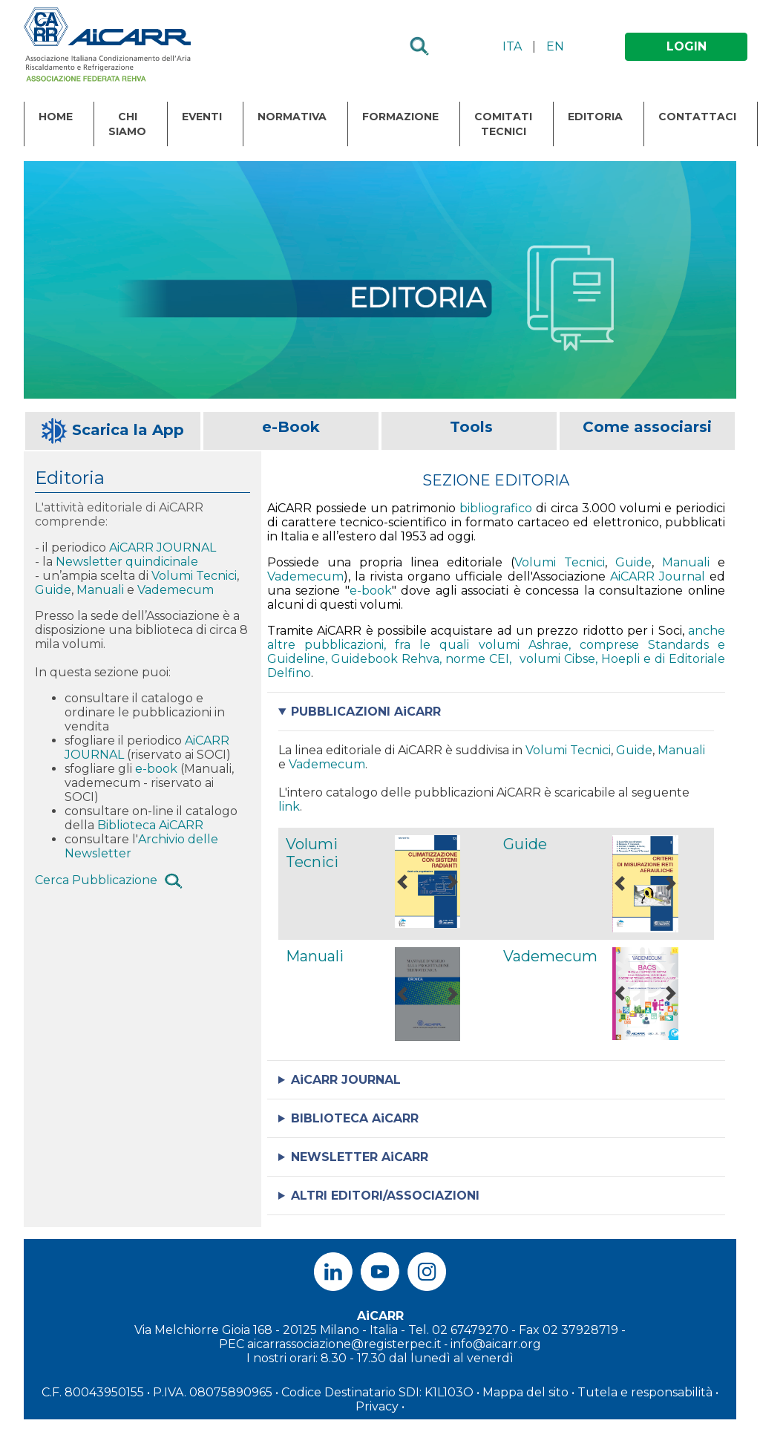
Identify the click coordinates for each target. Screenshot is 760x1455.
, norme (464, 659)
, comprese (608, 645)
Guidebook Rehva (385, 659)
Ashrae (548, 645)
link (289, 807)
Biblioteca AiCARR (150, 825)
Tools (471, 427)
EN (555, 46)
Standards (678, 645)
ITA (512, 46)
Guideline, (299, 659)
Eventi (202, 116)
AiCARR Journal (657, 576)
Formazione (400, 116)
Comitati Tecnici (503, 124)
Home (56, 116)
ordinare (91, 712)
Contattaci (697, 116)
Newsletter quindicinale (128, 562)
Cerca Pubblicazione (96, 880)
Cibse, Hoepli (603, 659)
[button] (402, 881)
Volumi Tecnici (194, 576)
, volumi (536, 659)
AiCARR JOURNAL (162, 547)
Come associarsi (647, 427)
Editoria (595, 116)
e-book (156, 769)
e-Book (291, 427)
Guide (53, 590)
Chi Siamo (127, 124)
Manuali (101, 590)
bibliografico (495, 508)
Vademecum (175, 590)
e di (656, 659)
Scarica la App (128, 430)
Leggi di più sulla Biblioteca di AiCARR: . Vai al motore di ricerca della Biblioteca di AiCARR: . (496, 1118)
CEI (499, 659)
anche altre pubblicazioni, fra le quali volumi (496, 638)
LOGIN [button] (686, 46)
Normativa (292, 116)
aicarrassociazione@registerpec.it (344, 1344)
